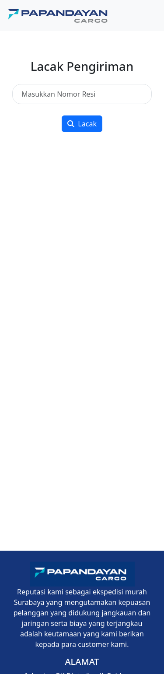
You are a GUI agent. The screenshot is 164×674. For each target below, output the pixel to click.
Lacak (82, 124)
